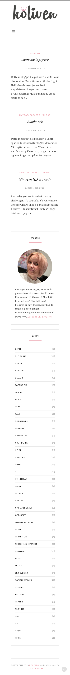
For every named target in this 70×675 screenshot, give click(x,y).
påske (35, 529)
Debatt (35, 377)
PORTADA (34, 665)
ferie (35, 399)
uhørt (46, 115)
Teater (35, 601)
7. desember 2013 (34, 188)
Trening (35, 53)
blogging (35, 356)
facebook (35, 385)
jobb (35, 464)
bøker (35, 363)
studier (35, 587)
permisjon (35, 536)
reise (35, 558)
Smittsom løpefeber (35, 60)
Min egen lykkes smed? (35, 179)
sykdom (35, 594)
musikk (35, 493)
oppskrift (35, 515)
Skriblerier (35, 572)
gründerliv (35, 442)
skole (35, 565)
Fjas (35, 414)
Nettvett (35, 500)
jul (35, 471)
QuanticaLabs (35, 668)
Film (35, 406)
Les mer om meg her (39, 316)
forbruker (35, 421)
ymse (35, 637)
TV (35, 623)
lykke (35, 173)
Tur (35, 616)
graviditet (35, 435)
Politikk (35, 551)
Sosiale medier (35, 580)
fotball (35, 428)
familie (35, 392)
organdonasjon (35, 522)
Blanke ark (35, 121)
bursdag (35, 370)
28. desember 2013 (34, 130)
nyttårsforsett (29, 115)
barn (35, 349)
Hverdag (24, 173)
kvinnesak (35, 479)
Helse (35, 450)
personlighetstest (35, 544)
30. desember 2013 (34, 68)
